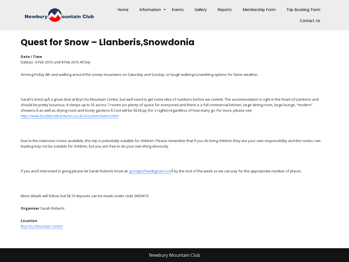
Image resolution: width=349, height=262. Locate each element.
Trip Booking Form (303, 9)
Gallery (201, 9)
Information (150, 9)
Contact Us (310, 20)
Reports (224, 9)
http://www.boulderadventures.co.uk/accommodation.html (70, 115)
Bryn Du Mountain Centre (42, 226)
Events (178, 9)
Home (123, 9)
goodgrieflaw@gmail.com (150, 171)
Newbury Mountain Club (174, 255)
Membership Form (259, 9)
